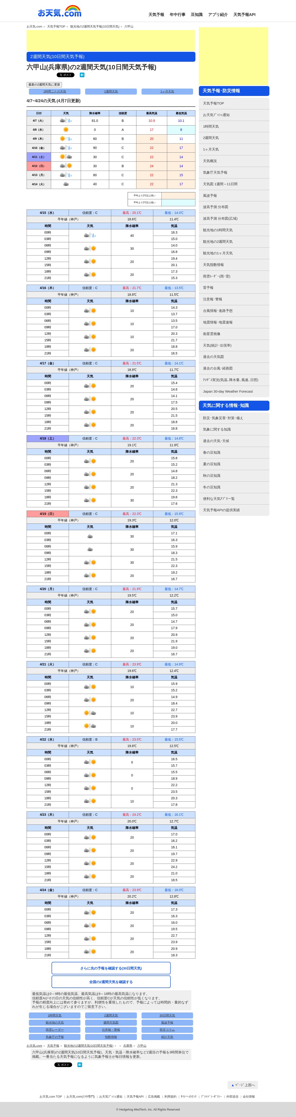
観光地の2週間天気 (218, 241)
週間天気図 (110, 1022)
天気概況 (210, 161)
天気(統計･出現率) (217, 345)
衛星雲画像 (211, 334)
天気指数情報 (213, 265)
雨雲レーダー (55, 1029)
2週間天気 (111, 91)
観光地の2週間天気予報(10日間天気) (94, 26)
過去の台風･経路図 (218, 368)
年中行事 (177, 14)
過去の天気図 (213, 357)
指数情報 (111, 1037)
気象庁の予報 (55, 1037)
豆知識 (197, 14)
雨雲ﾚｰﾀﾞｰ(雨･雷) (216, 276)
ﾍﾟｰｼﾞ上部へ (245, 1085)
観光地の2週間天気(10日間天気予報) (88, 1045)
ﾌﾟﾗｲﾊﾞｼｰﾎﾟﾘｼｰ (211, 1096)
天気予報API (244, 14)
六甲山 (128, 26)
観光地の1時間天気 (218, 230)
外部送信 (232, 1096)
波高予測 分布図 (215, 207)
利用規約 (170, 1096)
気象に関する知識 (217, 429)
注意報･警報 (212, 299)
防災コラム (167, 1029)
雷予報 (208, 287)
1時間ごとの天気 (54, 91)
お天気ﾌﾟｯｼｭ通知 (216, 115)
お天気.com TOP (51, 1096)
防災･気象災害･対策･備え (223, 418)
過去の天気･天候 (216, 441)
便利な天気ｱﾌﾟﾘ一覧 (219, 499)
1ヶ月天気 (167, 91)
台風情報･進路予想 (218, 311)
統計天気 (167, 1037)
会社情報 (249, 1096)
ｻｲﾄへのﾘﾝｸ (189, 1096)
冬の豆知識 (211, 487)
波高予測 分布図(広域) (220, 218)
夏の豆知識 (211, 464)
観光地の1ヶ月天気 (218, 253)
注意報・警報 (111, 1029)
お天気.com (59, 13)
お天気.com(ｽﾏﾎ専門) (80, 1096)
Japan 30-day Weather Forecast (228, 391)
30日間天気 (167, 1015)
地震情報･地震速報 (218, 322)
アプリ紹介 (218, 14)
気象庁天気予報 (215, 172)
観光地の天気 (55, 1022)
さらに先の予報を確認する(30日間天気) (111, 968)
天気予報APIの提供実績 (221, 510)
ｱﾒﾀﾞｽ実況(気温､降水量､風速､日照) (230, 380)
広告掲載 (154, 1096)
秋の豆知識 (211, 475)
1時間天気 (55, 1015)
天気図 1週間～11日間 (220, 184)
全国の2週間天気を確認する (111, 982)
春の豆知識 (211, 452)
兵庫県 (127, 1045)
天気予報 (156, 14)
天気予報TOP (56, 26)
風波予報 (167, 1022)
